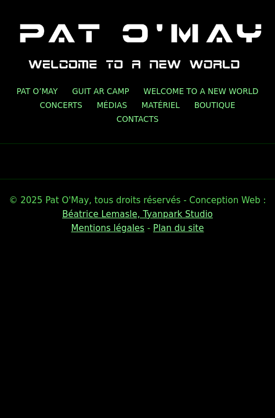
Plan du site (178, 228)
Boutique (215, 105)
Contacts (138, 119)
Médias (112, 105)
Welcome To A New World (200, 91)
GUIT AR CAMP (100, 91)
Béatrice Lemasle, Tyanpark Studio (137, 214)
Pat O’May (37, 91)
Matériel (161, 105)
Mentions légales (107, 228)
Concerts (61, 105)
